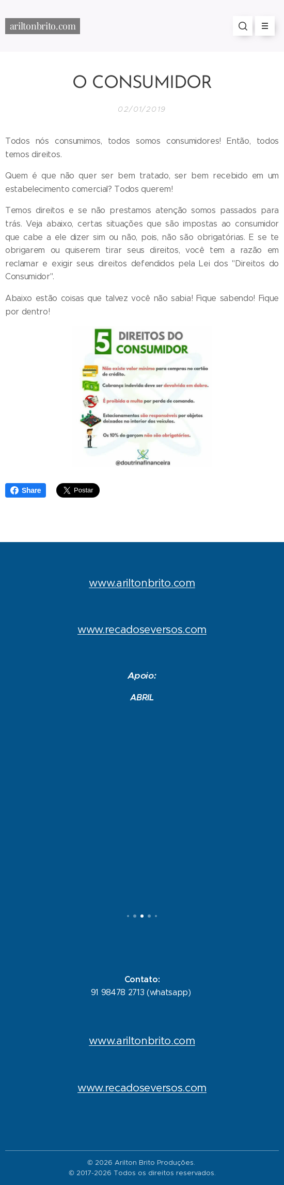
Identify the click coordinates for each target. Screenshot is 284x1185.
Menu (261, 26)
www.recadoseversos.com (142, 629)
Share (25, 490)
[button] (243, 26)
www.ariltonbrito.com (142, 583)
